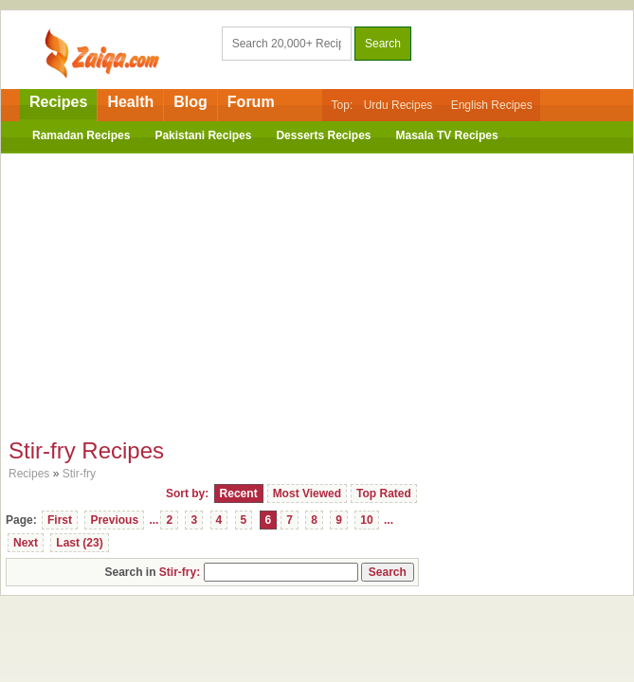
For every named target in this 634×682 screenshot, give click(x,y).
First (59, 520)
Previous (114, 520)
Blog (190, 102)
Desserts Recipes (323, 135)
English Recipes (492, 105)
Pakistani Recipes (202, 135)
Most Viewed (307, 493)
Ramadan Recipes (81, 135)
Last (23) (79, 542)
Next (25, 542)
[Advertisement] (317, 290)
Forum (251, 102)
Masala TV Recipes (447, 135)
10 (366, 520)
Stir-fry (79, 473)
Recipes (58, 102)
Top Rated (383, 493)
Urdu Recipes (398, 105)
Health (130, 102)
